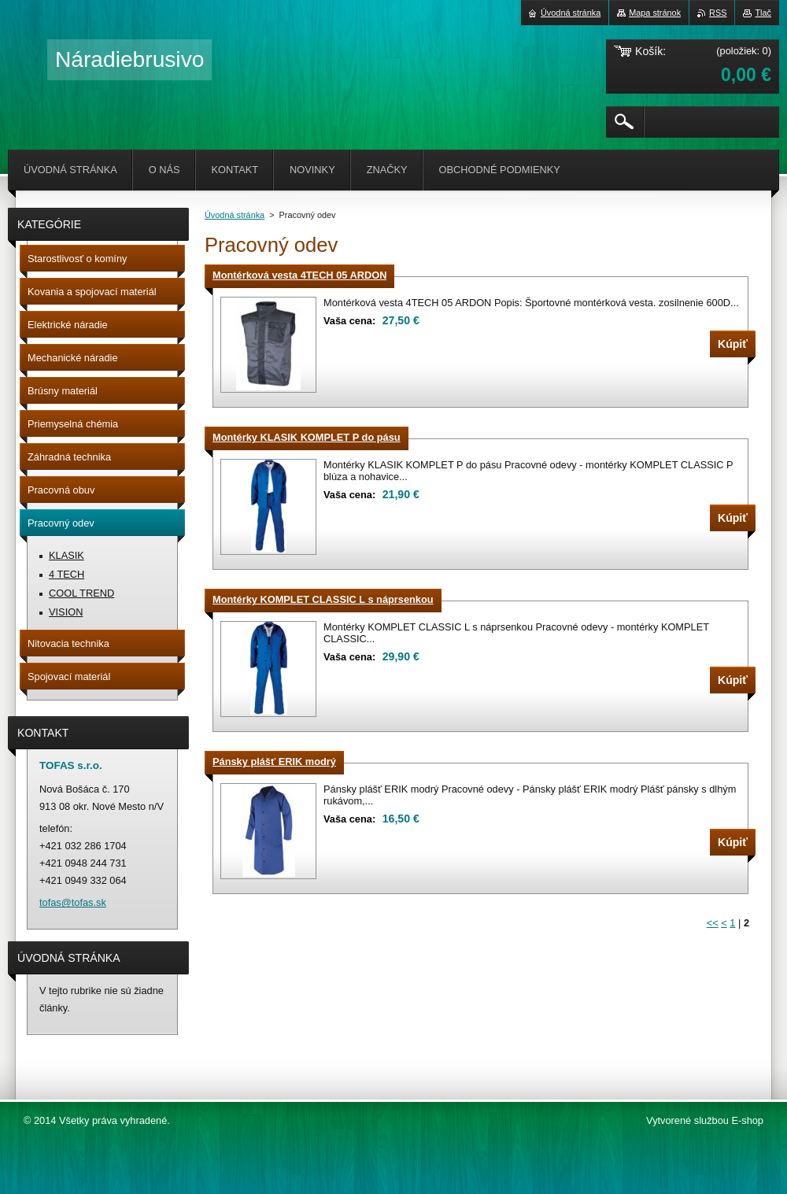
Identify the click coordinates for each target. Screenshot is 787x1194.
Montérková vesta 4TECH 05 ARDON (299, 275)
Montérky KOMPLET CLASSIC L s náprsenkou (323, 599)
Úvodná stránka (234, 215)
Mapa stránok (655, 12)
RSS (717, 12)
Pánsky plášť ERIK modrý (274, 761)
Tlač (763, 12)
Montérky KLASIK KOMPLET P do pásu (306, 437)
